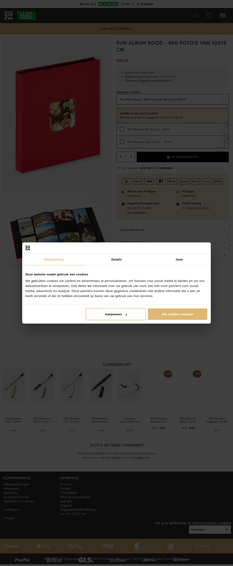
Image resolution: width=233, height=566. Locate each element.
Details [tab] (116, 259)
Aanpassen (116, 314)
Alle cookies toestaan (178, 314)
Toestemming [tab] (53, 259)
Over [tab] (179, 259)
